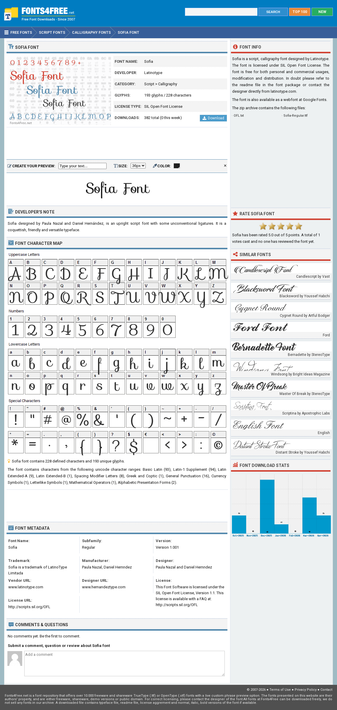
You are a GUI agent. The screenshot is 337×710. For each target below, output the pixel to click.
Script (149, 84)
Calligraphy (167, 84)
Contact (326, 690)
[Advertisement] (117, 143)
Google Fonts (314, 99)
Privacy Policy (306, 690)
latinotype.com (283, 91)
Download (213, 118)
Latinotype (153, 72)
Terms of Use (280, 690)
